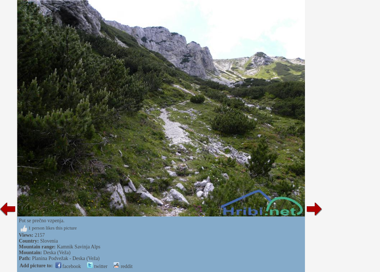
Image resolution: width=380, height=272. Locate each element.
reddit (122, 266)
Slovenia (49, 241)
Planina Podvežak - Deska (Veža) (66, 258)
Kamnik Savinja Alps (78, 246)
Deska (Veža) (56, 252)
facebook (68, 266)
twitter (97, 266)
